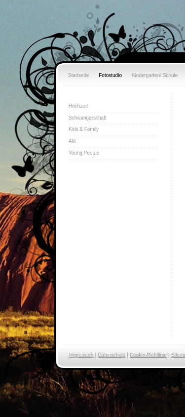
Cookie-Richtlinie (148, 355)
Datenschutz (111, 355)
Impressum (81, 355)
